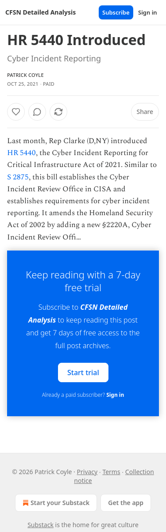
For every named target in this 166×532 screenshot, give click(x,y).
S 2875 (18, 177)
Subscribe (116, 12)
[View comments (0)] (37, 112)
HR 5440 (21, 153)
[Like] (16, 112)
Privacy (87, 471)
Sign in (147, 12)
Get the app (125, 502)
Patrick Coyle (25, 75)
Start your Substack (55, 503)
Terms (111, 471)
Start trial (83, 372)
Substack (40, 525)
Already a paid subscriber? (83, 395)
